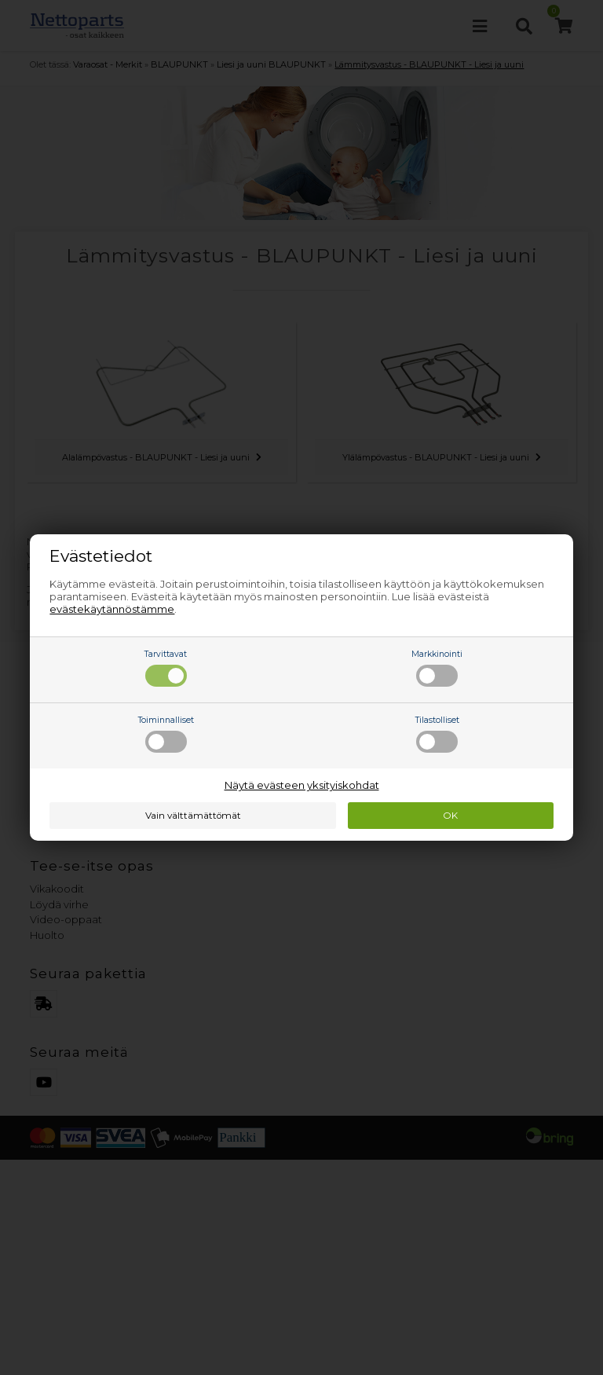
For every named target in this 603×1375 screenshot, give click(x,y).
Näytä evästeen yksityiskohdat (302, 785)
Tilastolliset (437, 734)
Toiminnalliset (166, 734)
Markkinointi (436, 668)
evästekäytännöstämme (111, 609)
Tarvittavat (165, 668)
